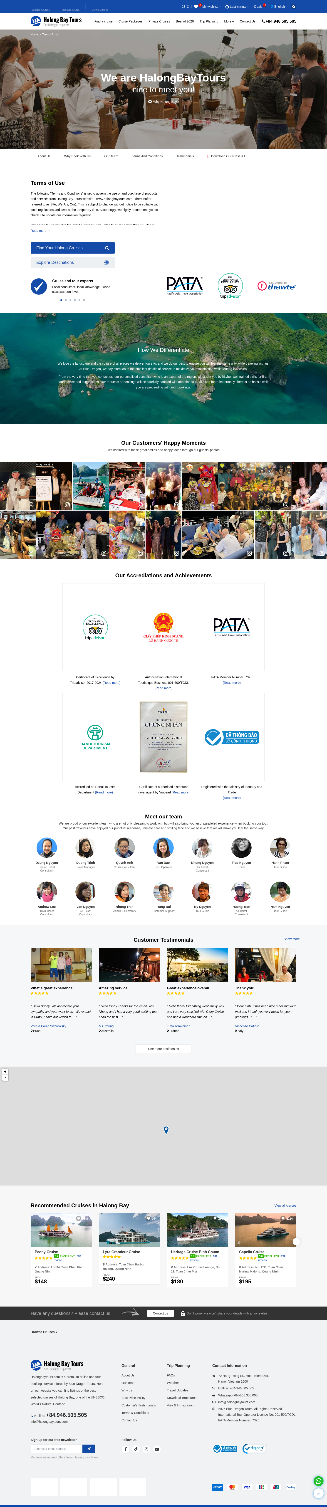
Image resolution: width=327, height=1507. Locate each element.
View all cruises (285, 1205)
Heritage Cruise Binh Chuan (195, 1252)
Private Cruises (159, 21)
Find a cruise (103, 21)
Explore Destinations (72, 262)
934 (154, 1218)
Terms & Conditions (135, 1413)
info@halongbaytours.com (49, 1421)
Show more (292, 939)
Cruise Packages (131, 21)
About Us (44, 156)
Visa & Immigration (180, 1405)
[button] (61, 300)
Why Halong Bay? (165, 102)
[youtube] (157, 1449)
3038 (85, 1218)
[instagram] (146, 1449)
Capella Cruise (251, 1252)
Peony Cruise (46, 1252)
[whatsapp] (319, 1481)
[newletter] (88, 1449)
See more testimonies (163, 1049)
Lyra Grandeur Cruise (121, 1252)
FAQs (171, 1375)
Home (34, 34)
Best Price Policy (133, 1398)
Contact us (160, 1313)
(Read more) (112, 682)
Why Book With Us (77, 156)
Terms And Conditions (147, 156)
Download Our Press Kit (226, 156)
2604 (221, 1218)
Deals (260, 6)
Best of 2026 (185, 21)
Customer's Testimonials (138, 1405)
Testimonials (185, 156)
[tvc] (132, 1487)
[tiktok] (136, 1449)
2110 (289, 1218)
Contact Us (247, 21)
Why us (126, 1390)
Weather (173, 1383)
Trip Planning (209, 21)
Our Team (111, 156)
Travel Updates (177, 1390)
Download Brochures (181, 1398)
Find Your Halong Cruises (72, 248)
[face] (125, 1449)
